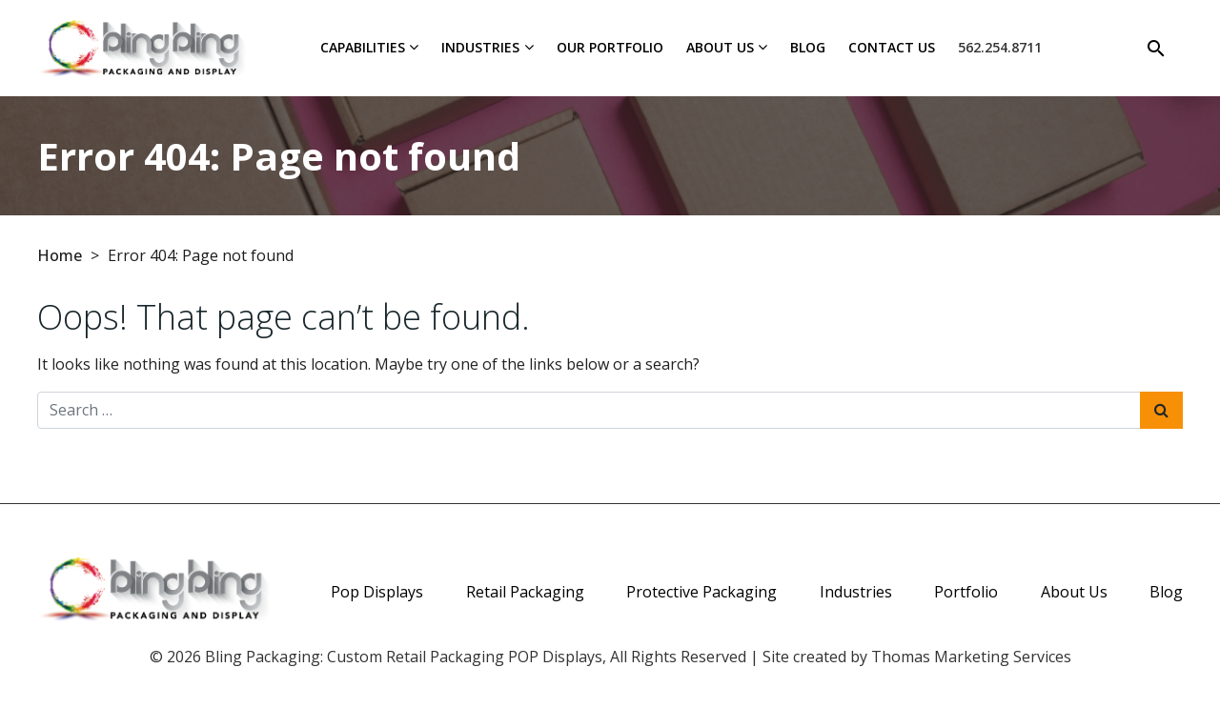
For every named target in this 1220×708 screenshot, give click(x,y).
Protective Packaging (701, 591)
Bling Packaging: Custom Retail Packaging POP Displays (403, 656)
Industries (480, 47)
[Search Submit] (1161, 410)
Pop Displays (377, 591)
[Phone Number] (1000, 48)
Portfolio (966, 591)
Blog (807, 47)
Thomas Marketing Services (971, 656)
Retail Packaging (525, 591)
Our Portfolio (610, 47)
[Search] (1156, 47)
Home (59, 255)
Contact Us (891, 47)
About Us (720, 47)
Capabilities (362, 47)
